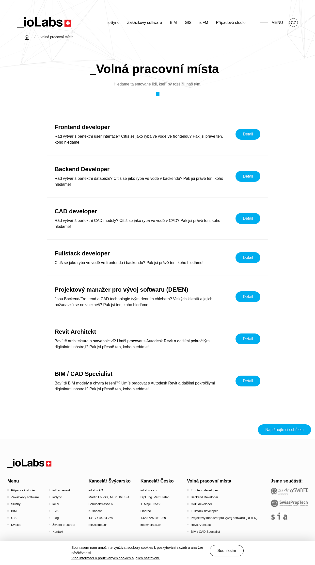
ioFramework (61, 490)
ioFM (203, 22)
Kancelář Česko (157, 481)
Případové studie (231, 22)
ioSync (113, 22)
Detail (248, 134)
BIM (173, 22)
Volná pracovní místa (209, 481)
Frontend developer (204, 490)
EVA (55, 511)
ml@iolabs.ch (98, 525)
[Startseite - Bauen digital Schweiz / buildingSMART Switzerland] (289, 491)
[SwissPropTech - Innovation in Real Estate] (289, 503)
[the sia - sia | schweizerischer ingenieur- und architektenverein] (279, 516)
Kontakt (57, 531)
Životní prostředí (63, 525)
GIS (188, 22)
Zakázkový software (144, 22)
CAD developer (201, 504)
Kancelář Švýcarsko (110, 481)
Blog (55, 518)
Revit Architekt (201, 525)
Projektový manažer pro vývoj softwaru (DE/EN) (224, 518)
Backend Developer (204, 497)
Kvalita (15, 525)
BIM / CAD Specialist (205, 531)
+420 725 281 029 (153, 518)
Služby (15, 504)
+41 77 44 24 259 (101, 518)
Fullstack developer (204, 511)
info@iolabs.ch (151, 525)
